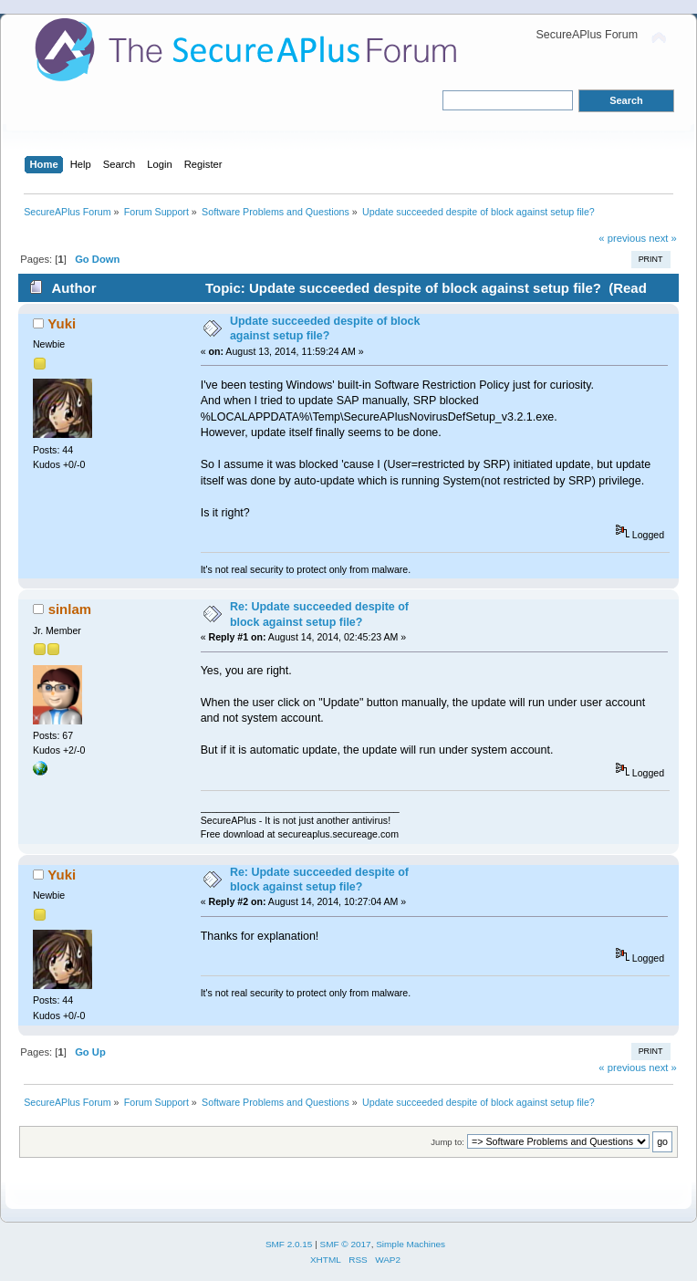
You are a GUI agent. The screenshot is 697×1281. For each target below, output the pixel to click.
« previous (622, 238)
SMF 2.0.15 (289, 1244)
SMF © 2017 (345, 1244)
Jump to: (447, 1142)
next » (663, 238)
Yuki (61, 323)
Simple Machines (410, 1244)
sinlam (69, 609)
